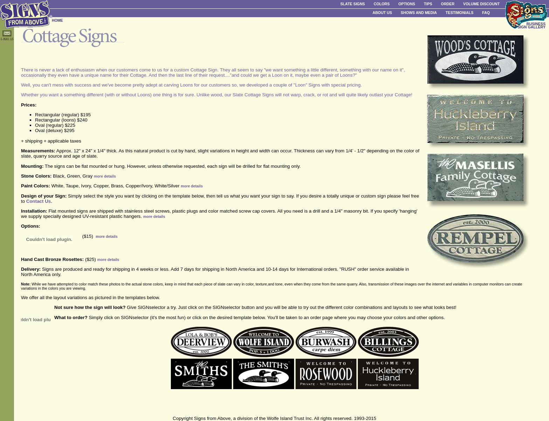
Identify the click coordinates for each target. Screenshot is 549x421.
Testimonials (459, 13)
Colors (382, 4)
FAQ (486, 13)
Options (406, 4)
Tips (428, 4)
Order (447, 4)
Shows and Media (419, 13)
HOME (57, 20)
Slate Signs (352, 4)
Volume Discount (481, 4)
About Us (382, 13)
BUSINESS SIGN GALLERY (531, 25)
